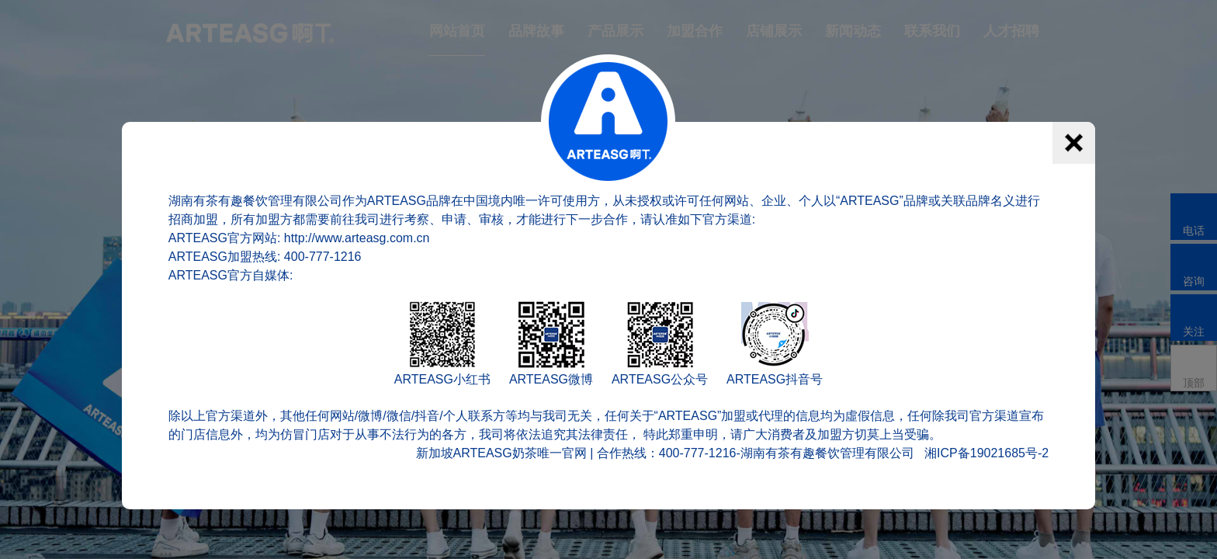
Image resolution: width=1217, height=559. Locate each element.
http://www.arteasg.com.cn (357, 238)
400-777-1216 (323, 256)
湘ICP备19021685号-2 (986, 453)
